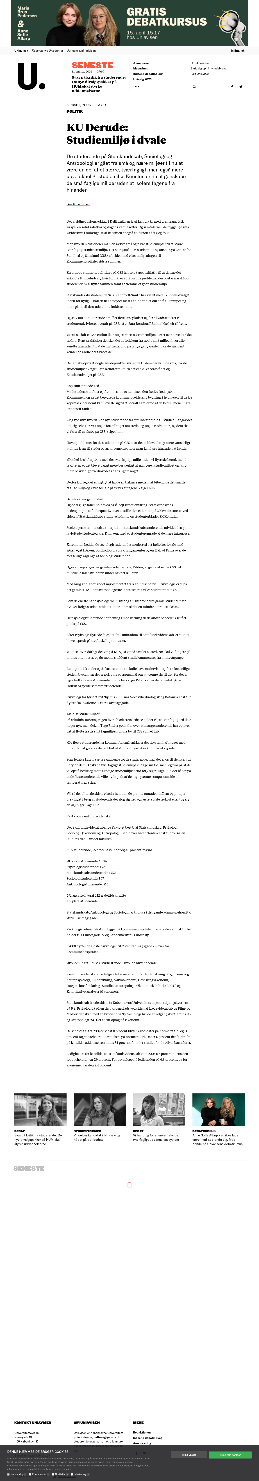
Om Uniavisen (200, 63)
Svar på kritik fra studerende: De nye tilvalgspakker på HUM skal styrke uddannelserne (99, 83)
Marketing (82, 1474)
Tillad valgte (188, 1454)
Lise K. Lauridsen (78, 204)
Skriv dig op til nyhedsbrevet (209, 68)
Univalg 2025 (142, 79)
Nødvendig (18, 1474)
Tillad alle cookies (230, 1454)
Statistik (62, 1474)
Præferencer (41, 1474)
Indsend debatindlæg (148, 73)
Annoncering (142, 1443)
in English (238, 50)
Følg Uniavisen (200, 73)
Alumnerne (141, 63)
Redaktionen (142, 1432)
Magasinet (140, 68)
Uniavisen (21, 50)
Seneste (92, 65)
